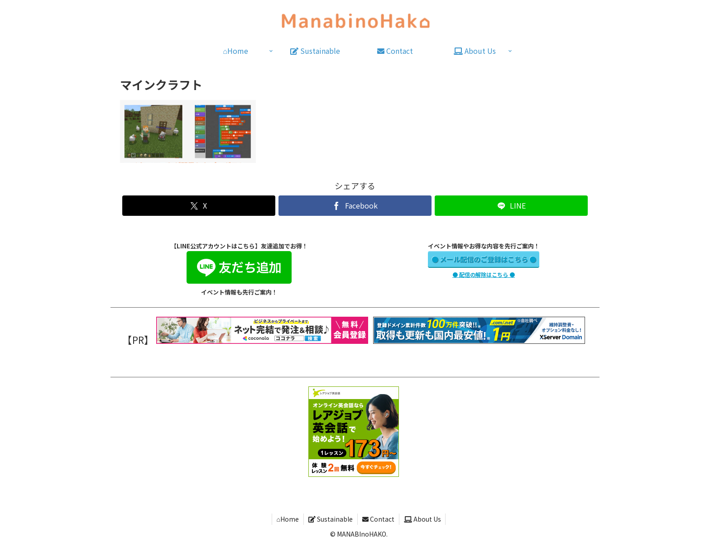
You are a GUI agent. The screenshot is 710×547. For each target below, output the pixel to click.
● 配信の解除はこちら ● (483, 274)
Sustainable (330, 518)
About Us (422, 518)
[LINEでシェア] (511, 205)
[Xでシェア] (198, 205)
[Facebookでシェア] (354, 205)
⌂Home (287, 518)
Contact (378, 518)
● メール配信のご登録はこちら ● (484, 259)
